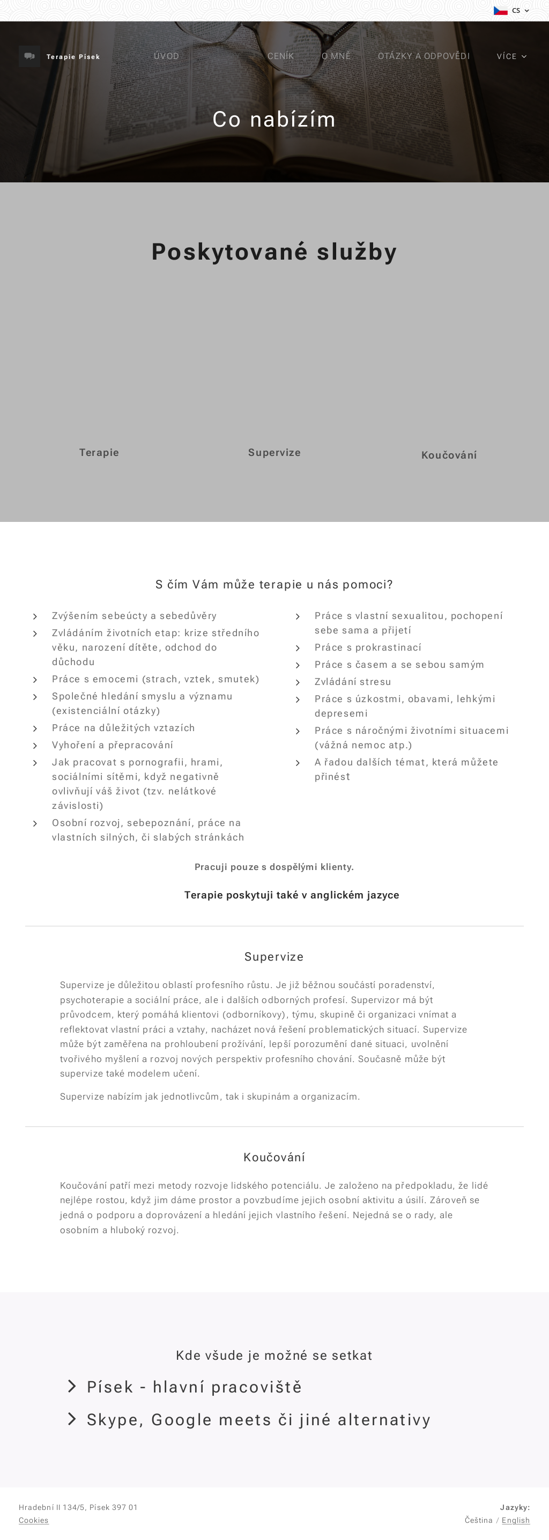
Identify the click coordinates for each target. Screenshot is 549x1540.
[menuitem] (170, 56)
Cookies (34, 1520)
